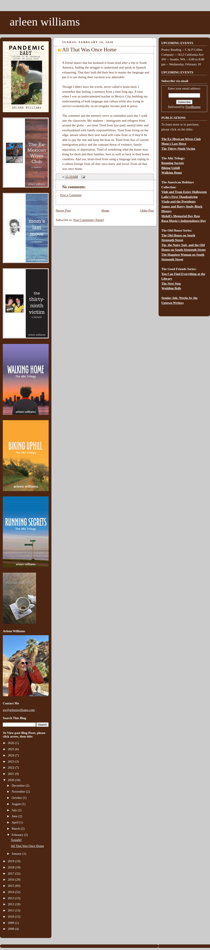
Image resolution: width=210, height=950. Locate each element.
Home (106, 210)
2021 (11, 773)
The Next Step (171, 283)
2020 (11, 780)
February (18, 834)
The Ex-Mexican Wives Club (181, 139)
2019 (11, 861)
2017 (11, 873)
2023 (11, 761)
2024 (11, 755)
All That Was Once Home (27, 846)
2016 (11, 879)
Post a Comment (70, 195)
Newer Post (63, 210)
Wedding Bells (171, 288)
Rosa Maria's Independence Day (183, 221)
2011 (11, 910)
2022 (11, 767)
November (19, 791)
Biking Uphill (170, 168)
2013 (11, 898)
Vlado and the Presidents (178, 201)
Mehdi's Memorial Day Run (180, 216)
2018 (11, 867)
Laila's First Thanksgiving (179, 197)
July (15, 810)
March (16, 828)
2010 (11, 916)
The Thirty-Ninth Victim (178, 148)
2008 (11, 929)
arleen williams (45, 21)
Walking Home (171, 172)
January (17, 853)
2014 (11, 892)
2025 (11, 749)
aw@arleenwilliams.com (19, 710)
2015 (11, 885)
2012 (11, 904)
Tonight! (16, 840)
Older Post (147, 210)
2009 (11, 923)
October (17, 797)
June (15, 816)
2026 (11, 743)
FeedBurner (193, 107)
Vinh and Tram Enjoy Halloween (184, 192)
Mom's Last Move (173, 143)
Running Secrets (172, 163)
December (19, 785)
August (17, 804)
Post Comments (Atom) (89, 220)
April (15, 822)
